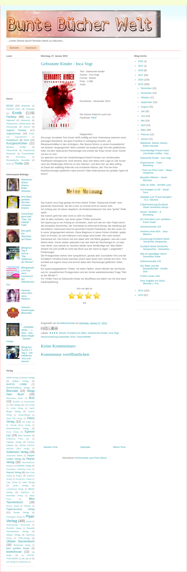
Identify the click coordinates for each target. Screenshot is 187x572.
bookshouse (14, 551)
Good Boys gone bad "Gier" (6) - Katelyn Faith (27, 219)
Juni (143, 116)
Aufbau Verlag (20, 381)
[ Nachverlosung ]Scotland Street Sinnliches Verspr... (155, 206)
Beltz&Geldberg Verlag (18, 387)
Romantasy (20, 157)
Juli (143, 111)
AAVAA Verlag (12, 378)
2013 (141, 295)
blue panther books (17, 548)
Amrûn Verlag (28, 377)
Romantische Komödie (18, 160)
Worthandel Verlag (21, 545)
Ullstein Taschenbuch (20, 541)
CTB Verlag (29, 405)
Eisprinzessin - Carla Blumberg (151, 164)
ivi (30, 558)
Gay (28, 117)
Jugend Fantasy (16, 130)
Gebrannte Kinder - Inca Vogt (155, 158)
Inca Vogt (114, 333)
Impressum (31, 48)
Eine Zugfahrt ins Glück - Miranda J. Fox (153, 282)
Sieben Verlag (13, 535)
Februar (145, 134)
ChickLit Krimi (13, 109)
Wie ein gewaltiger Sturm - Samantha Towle (154, 255)
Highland (10, 120)
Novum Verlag (12, 506)
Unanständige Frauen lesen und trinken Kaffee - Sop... (155, 152)
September (147, 102)
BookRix (16, 402)
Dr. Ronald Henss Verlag (18, 425)
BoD (31, 397)
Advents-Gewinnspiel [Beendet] (27, 310)
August (145, 106)
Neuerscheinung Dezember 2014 (58, 336)
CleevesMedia (24, 415)
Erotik (17, 113)
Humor (27, 127)
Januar (145, 139)
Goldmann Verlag (17, 452)
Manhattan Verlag (14, 496)
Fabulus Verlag (13, 442)
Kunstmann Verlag (23, 479)
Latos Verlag (28, 482)
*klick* (94, 117)
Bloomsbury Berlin (14, 398)
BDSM (9, 105)
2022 (141, 61)
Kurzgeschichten (16, 143)
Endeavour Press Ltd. (17, 439)
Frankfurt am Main (76, 333)
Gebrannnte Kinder (97, 333)
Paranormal (11, 150)
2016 (141, 79)
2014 (141, 290)
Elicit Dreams (24, 435)
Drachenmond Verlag (17, 428)
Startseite (14, 48)
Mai (143, 120)
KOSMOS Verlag (23, 465)
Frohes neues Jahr (150, 276)
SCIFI (8, 164)
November (147, 93)
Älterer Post (119, 447)
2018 (141, 70)
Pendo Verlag (21, 512)
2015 (141, 84)
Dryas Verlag (12, 432)
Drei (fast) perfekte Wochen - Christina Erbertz (26, 202)
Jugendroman (13, 133)
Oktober (145, 97)
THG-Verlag (24, 538)
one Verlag (10, 562)
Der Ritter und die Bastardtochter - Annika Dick (153, 268)
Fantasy (11, 116)
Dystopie (30, 109)
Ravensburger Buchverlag (18, 525)
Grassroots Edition (14, 456)
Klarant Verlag (13, 472)
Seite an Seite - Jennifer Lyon (155, 184)
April (143, 125)
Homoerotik (11, 127)
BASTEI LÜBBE (16, 384)
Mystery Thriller (16, 147)
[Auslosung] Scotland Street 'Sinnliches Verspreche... (154, 240)
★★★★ (53, 333)
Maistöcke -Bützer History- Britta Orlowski (27, 185)
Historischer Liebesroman (18, 123)
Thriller (19, 163)
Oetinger (27, 506)
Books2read (29, 402)
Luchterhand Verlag (14, 489)
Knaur (19, 475)
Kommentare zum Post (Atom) (91, 457)
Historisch (25, 120)
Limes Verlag (20, 485)
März (144, 129)
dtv (23, 558)
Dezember (147, 88)
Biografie (26, 105)
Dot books (26, 422)
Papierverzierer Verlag (20, 509)
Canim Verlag (17, 408)
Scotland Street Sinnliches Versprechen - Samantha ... (156, 248)
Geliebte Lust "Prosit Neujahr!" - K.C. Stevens (156, 198)
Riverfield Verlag (13, 528)
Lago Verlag (11, 482)
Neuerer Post (51, 447)
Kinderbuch (12, 140)
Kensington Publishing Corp (18, 469)
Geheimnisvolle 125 (150, 226)
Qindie (29, 521)
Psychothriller (84, 336)
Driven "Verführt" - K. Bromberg (151, 213)
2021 (141, 65)
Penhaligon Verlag (14, 517)
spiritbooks (23, 562)
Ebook (62, 333)
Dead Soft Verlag (14, 418)
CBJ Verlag (14, 405)
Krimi (26, 140)
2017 (141, 75)
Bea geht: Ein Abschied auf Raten (26, 235)
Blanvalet (12, 390)
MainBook (25, 492)
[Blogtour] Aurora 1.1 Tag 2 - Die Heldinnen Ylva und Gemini (27, 354)
